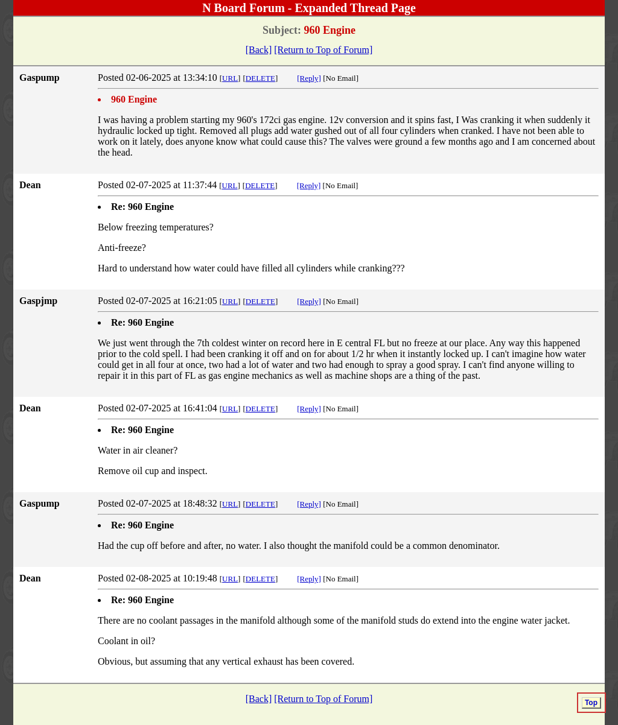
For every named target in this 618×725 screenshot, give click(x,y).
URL (230, 78)
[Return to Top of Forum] (323, 50)
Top (591, 702)
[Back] (259, 50)
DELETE (260, 78)
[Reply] (309, 78)
